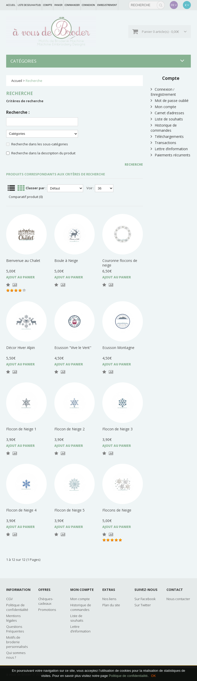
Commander (72, 5)
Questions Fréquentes (15, 628)
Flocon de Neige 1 (21, 429)
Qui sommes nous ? (15, 655)
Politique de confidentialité (128, 676)
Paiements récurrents (170, 155)
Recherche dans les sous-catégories (39, 144)
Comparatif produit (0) (26, 196)
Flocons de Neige (116, 510)
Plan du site (111, 605)
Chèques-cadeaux (45, 601)
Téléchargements (167, 136)
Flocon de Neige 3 (117, 429)
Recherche (34, 80)
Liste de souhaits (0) (29, 5)
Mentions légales (13, 618)
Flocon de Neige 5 (69, 510)
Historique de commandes (164, 128)
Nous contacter (178, 599)
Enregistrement (107, 5)
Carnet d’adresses (167, 112)
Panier (58, 5)
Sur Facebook (144, 599)
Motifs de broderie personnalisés (17, 642)
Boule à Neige (66, 260)
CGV (9, 599)
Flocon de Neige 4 (21, 510)
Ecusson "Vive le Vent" (72, 347)
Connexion (88, 5)
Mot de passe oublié (170, 100)
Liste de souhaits (167, 119)
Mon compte (163, 106)
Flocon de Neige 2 (69, 429)
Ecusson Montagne (118, 347)
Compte (47, 5)
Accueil (10, 5)
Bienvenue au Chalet (23, 260)
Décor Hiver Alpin (20, 347)
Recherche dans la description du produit (43, 153)
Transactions (163, 142)
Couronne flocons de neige (119, 263)
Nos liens (109, 599)
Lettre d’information (169, 148)
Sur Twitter (142, 605)
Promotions (47, 609)
